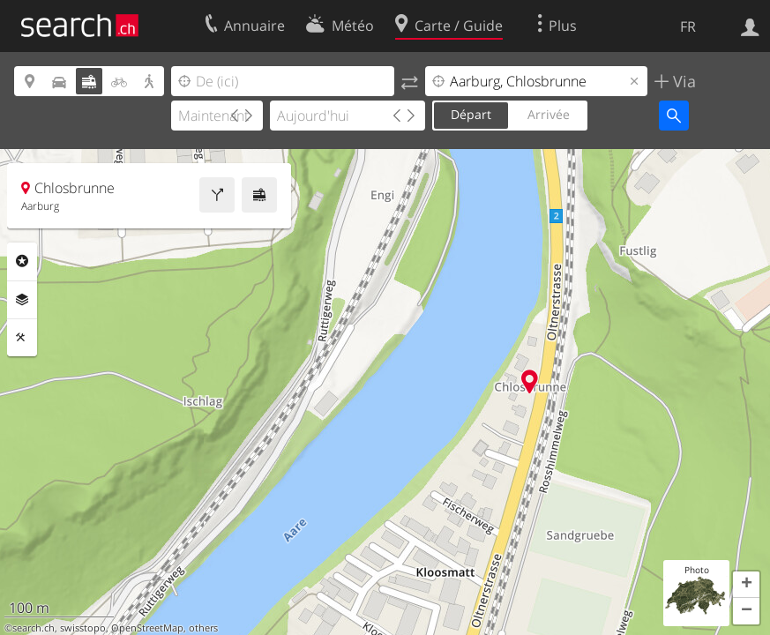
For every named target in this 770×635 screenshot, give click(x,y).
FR (688, 26)
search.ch (33, 628)
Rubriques (22, 261)
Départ (471, 114)
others (203, 628)
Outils (22, 337)
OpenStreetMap (147, 628)
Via (682, 81)
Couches (22, 299)
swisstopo (83, 628)
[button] (746, 585)
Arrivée (548, 114)
